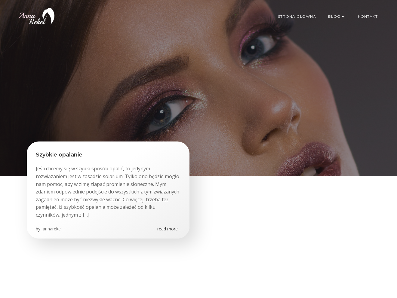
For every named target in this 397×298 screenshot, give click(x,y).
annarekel (52, 229)
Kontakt (368, 16)
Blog (337, 16)
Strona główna (297, 16)
